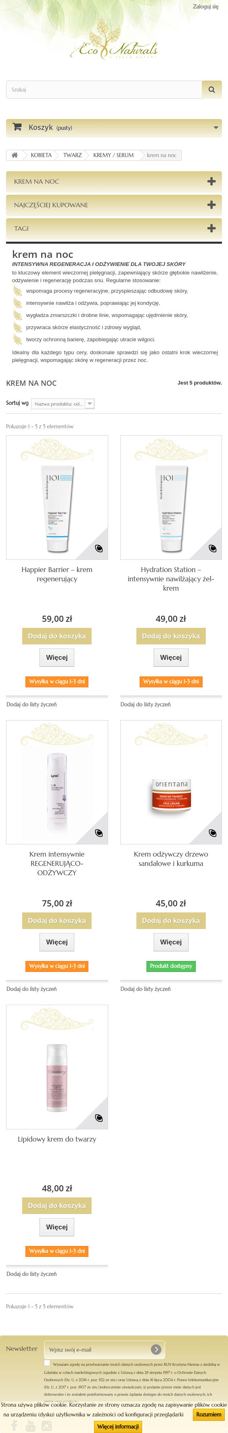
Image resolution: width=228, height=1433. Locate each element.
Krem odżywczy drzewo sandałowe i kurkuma (171, 859)
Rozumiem (208, 1414)
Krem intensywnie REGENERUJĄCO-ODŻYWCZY (57, 863)
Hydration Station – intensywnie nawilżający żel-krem (171, 579)
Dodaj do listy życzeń (31, 704)
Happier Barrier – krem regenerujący (56, 574)
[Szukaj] (212, 90)
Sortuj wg (17, 403)
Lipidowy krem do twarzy (57, 1139)
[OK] (156, 1350)
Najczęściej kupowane (51, 205)
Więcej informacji (117, 1426)
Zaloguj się (205, 6)
